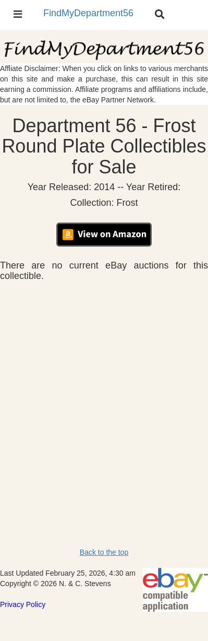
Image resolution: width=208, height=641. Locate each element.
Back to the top (104, 552)
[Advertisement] (104, 390)
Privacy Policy (22, 604)
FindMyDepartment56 (88, 13)
